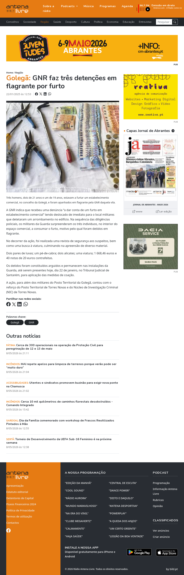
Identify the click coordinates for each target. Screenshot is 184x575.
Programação (161, 483)
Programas (108, 6)
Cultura (85, 22)
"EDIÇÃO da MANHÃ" (78, 483)
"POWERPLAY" (117, 513)
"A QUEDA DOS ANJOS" (123, 521)
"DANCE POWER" (119, 490)
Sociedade (29, 22)
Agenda (127, 6)
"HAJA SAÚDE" (74, 536)
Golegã (15, 322)
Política (98, 22)
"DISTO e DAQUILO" (121, 498)
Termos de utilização (19, 516)
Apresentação (15, 485)
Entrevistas (145, 22)
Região (45, 22)
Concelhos (12, 22)
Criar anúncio (161, 537)
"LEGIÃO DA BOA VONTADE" (126, 536)
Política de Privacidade (20, 510)
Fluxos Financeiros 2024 (21, 504)
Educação (129, 22)
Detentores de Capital (20, 498)
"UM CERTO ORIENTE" (122, 528)
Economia (112, 22)
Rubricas (158, 500)
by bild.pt (172, 569)
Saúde (57, 22)
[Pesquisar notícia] (164, 22)
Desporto (71, 22)
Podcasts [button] (68, 6)
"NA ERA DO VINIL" (77, 513)
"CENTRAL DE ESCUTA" (123, 483)
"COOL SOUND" (74, 490)
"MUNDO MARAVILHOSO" (81, 506)
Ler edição (164, 211)
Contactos (12, 522)
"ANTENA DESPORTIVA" (123, 506)
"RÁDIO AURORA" (76, 498)
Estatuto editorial (17, 492)
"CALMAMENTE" (75, 528)
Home (9, 72)
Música (89, 6)
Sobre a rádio (48, 8)
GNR (31, 322)
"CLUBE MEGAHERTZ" (78, 521)
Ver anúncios (161, 530)
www (137, 211)
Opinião (158, 506)
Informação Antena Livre (165, 491)
